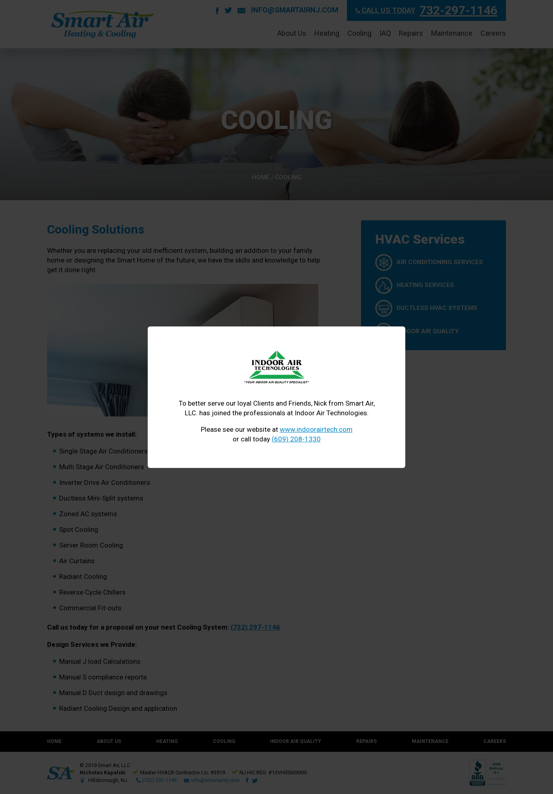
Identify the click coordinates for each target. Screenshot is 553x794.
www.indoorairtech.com (316, 429)
